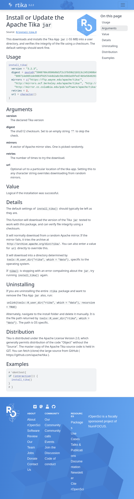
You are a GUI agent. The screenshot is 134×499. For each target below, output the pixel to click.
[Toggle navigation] (123, 4)
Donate (32, 458)
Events (49, 442)
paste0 (29, 72)
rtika (21, 5)
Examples (108, 58)
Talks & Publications (77, 450)
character (27, 94)
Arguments (109, 28)
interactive (22, 376)
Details (106, 40)
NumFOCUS (97, 426)
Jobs (30, 453)
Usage (106, 22)
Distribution (109, 52)
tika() (14, 271)
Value (105, 34)
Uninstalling (110, 46)
